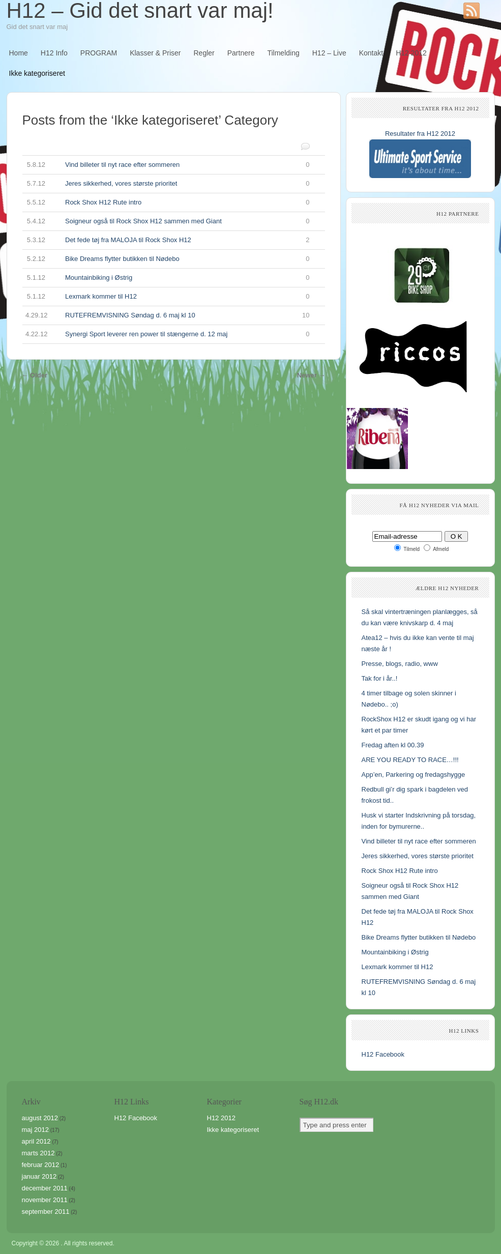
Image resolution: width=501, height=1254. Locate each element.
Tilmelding (283, 53)
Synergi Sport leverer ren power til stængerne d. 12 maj (166, 334)
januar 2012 (39, 1176)
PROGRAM (98, 53)
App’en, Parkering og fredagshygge (413, 774)
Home (18, 53)
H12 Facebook (383, 1054)
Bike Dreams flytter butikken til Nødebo (166, 259)
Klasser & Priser (155, 53)
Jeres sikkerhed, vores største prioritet (166, 183)
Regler (204, 53)
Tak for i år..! (380, 678)
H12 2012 (411, 53)
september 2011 (46, 1211)
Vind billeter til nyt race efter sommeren (166, 164)
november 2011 (45, 1200)
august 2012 (40, 1118)
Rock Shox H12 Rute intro (166, 202)
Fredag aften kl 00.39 (393, 745)
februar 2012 (41, 1165)
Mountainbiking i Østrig (166, 277)
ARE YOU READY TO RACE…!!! (410, 760)
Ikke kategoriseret (37, 73)
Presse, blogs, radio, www (400, 663)
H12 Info (54, 53)
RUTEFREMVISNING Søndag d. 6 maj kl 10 (166, 315)
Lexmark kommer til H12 (166, 296)
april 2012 (36, 1141)
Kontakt (371, 53)
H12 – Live (329, 53)
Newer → (311, 375)
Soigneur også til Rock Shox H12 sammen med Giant (166, 221)
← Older (35, 375)
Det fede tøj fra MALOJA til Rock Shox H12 (166, 240)
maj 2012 (35, 1129)
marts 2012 (38, 1153)
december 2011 (45, 1188)
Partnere (241, 53)
